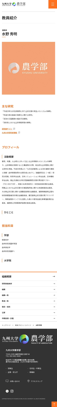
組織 (3, 289)
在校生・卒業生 (35, 368)
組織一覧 (5, 295)
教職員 (32, 372)
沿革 (3, 312)
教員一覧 (5, 301)
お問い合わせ (13, 381)
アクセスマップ (35, 381)
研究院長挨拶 (7, 283)
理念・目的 (6, 307)
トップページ (6, 325)
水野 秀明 (39, 325)
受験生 (10, 368)
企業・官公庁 (13, 372)
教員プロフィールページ (23, 325)
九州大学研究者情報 (9, 132)
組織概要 (6, 276)
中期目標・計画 (8, 318)
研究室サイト (7, 129)
